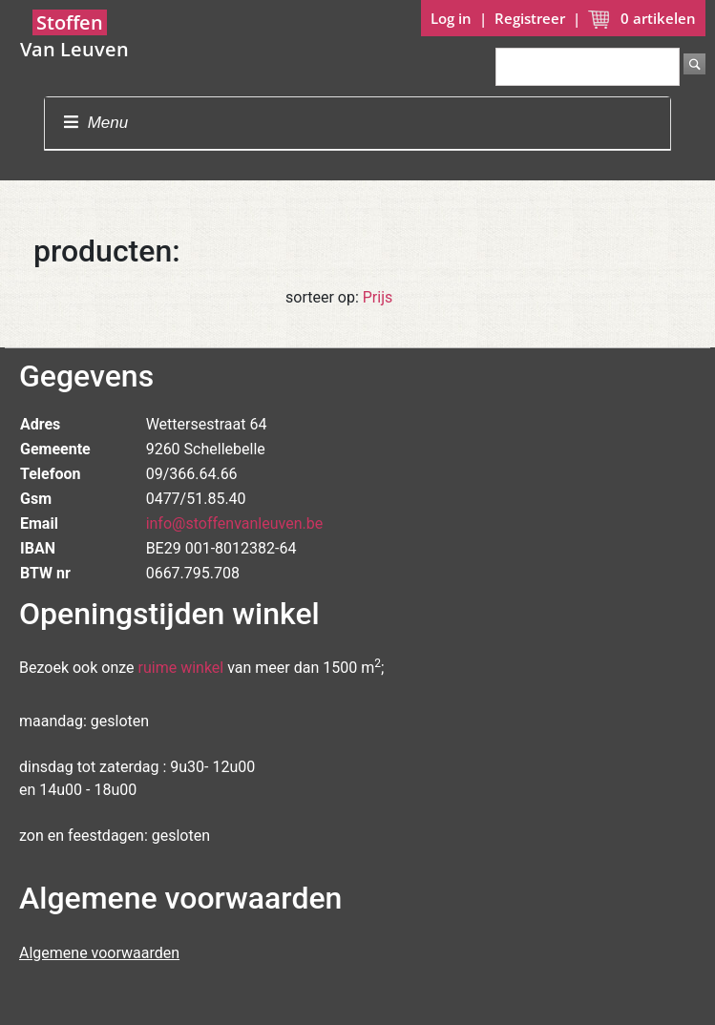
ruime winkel (181, 668)
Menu (96, 123)
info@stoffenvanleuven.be (235, 523)
